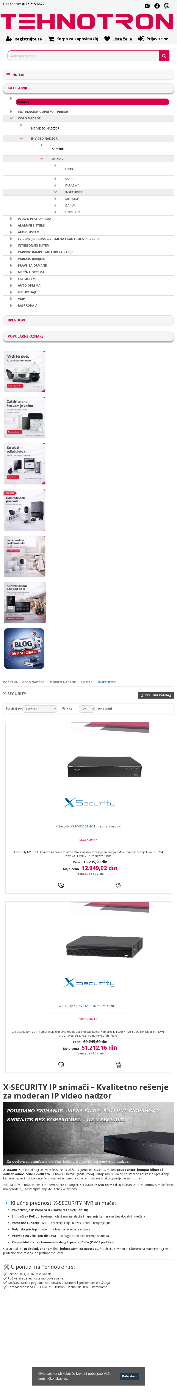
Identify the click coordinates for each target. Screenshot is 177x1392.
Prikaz (67, 708)
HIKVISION (72, 212)
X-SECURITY (74, 192)
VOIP (21, 299)
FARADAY (72, 185)
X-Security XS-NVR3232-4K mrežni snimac (88, 1011)
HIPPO (69, 169)
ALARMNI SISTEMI (31, 225)
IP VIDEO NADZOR (44, 138)
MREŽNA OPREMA (31, 272)
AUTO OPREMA (29, 285)
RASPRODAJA (28, 305)
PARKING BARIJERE (31, 259)
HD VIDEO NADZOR (45, 128)
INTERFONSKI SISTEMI (34, 245)
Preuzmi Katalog (156, 695)
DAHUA (70, 205)
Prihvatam (129, 1376)
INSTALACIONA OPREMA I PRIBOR (43, 112)
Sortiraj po (14, 708)
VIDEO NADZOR (29, 118)
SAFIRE (70, 179)
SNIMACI (58, 159)
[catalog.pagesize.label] (87, 709)
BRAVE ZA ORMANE (32, 265)
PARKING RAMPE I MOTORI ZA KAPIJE (45, 252)
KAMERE (58, 149)
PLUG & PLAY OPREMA (34, 219)
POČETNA (10, 682)
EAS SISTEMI (27, 279)
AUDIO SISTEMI (29, 232)
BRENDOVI (16, 320)
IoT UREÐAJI (27, 292)
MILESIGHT (73, 199)
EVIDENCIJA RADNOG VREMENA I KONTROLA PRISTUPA (59, 239)
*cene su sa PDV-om (89, 876)
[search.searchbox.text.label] (87, 55)
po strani (105, 708)
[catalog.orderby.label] (39, 709)
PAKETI (23, 102)
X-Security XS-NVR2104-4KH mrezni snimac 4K (88, 829)
